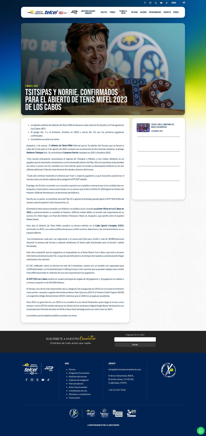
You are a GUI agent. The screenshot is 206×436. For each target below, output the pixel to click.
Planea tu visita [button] (123, 12)
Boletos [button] (104, 12)
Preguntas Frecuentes (79, 373)
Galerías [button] (143, 12)
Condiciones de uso (78, 390)
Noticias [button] (134, 12)
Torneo (72, 369)
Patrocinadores (155, 12)
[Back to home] (52, 12)
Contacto (167, 12)
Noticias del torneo (78, 376)
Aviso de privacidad (78, 387)
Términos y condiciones (80, 394)
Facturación (74, 397)
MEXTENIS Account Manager (88, 12)
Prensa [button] (176, 12)
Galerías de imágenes (79, 380)
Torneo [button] (112, 12)
